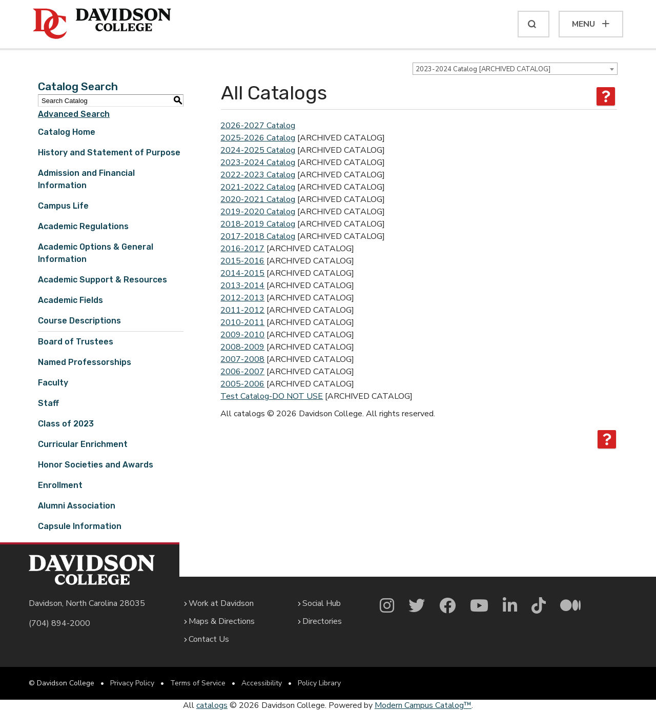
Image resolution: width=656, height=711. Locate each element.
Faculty (53, 383)
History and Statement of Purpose (109, 152)
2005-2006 (242, 384)
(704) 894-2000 (59, 623)
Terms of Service (197, 683)
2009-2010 (242, 334)
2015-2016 (242, 261)
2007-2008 (242, 359)
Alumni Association (76, 506)
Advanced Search (74, 114)
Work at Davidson (221, 603)
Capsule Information (79, 526)
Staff (48, 403)
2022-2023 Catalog (257, 174)
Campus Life (63, 206)
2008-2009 (242, 347)
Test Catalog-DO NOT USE (271, 396)
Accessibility (261, 683)
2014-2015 (242, 273)
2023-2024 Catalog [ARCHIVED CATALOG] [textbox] (483, 69)
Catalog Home (66, 132)
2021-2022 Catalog (257, 187)
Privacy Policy (132, 683)
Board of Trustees (75, 342)
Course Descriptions (79, 321)
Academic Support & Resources (102, 280)
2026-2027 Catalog (257, 125)
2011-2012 (242, 310)
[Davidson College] (102, 24)
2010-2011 (242, 322)
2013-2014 (242, 285)
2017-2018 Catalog (257, 236)
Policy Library (319, 683)
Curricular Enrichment (83, 444)
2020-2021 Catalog (257, 199)
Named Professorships (84, 362)
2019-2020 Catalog (257, 211)
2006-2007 (242, 371)
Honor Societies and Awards (95, 465)
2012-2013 (242, 297)
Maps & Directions (222, 621)
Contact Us (209, 639)
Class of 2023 (66, 424)
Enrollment (60, 485)
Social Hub (321, 603)
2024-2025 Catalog (257, 150)
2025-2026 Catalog (257, 138)
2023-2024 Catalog (257, 162)
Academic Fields (70, 300)
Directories (322, 621)
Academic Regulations (83, 226)
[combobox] (515, 69)
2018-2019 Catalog (257, 224)
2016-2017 (242, 248)
